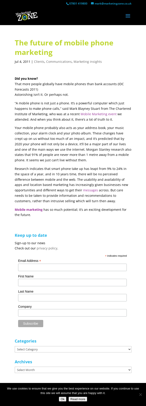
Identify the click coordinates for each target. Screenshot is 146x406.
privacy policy (47, 248)
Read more (77, 399)
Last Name (26, 291)
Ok (63, 399)
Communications (59, 61)
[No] (140, 394)
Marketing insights (88, 61)
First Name (26, 276)
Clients (39, 61)
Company (25, 306)
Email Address (29, 261)
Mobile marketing (29, 209)
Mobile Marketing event (99, 114)
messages (90, 190)
